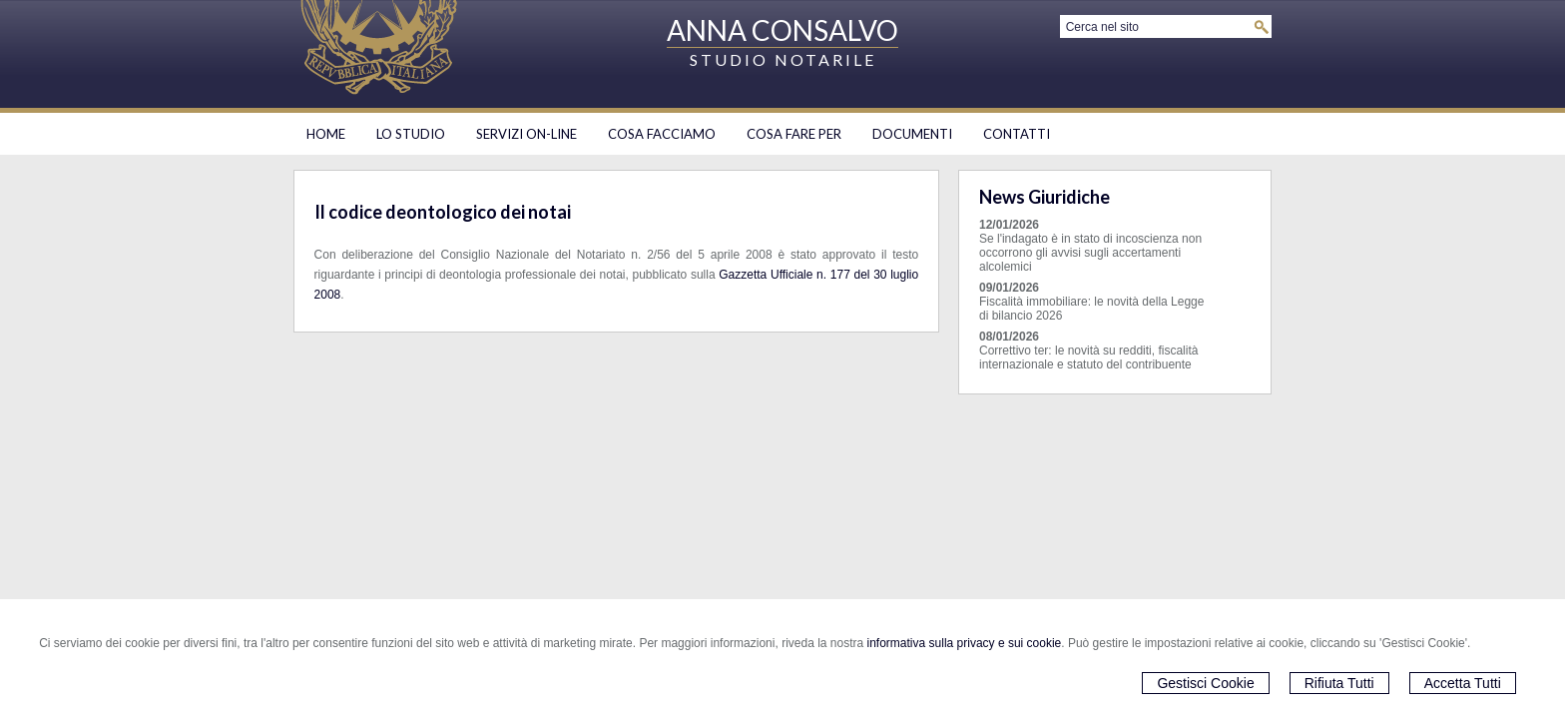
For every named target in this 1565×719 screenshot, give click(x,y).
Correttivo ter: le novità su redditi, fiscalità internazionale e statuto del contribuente (1088, 357)
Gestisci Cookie (1205, 683)
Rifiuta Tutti (1339, 683)
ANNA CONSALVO (782, 30)
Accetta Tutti (1462, 683)
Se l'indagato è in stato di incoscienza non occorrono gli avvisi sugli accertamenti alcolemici (1090, 253)
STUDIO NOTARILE (783, 59)
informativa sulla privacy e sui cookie (964, 643)
